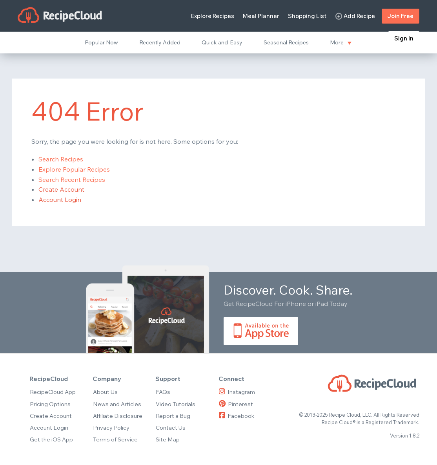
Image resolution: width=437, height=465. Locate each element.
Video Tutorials (175, 404)
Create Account (61, 189)
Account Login (59, 199)
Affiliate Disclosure (117, 415)
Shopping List (307, 16)
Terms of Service (115, 439)
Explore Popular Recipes (74, 169)
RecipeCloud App (53, 391)
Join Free (400, 16)
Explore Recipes (212, 16)
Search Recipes (60, 159)
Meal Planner (261, 16)
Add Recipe (355, 16)
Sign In (403, 38)
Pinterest (236, 404)
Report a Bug (173, 415)
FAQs (163, 391)
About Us (105, 391)
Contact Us (171, 427)
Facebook (236, 415)
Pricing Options (50, 404)
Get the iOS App (51, 439)
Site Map (168, 439)
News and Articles (117, 404)
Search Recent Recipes (71, 179)
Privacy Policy (111, 427)
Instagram (237, 391)
